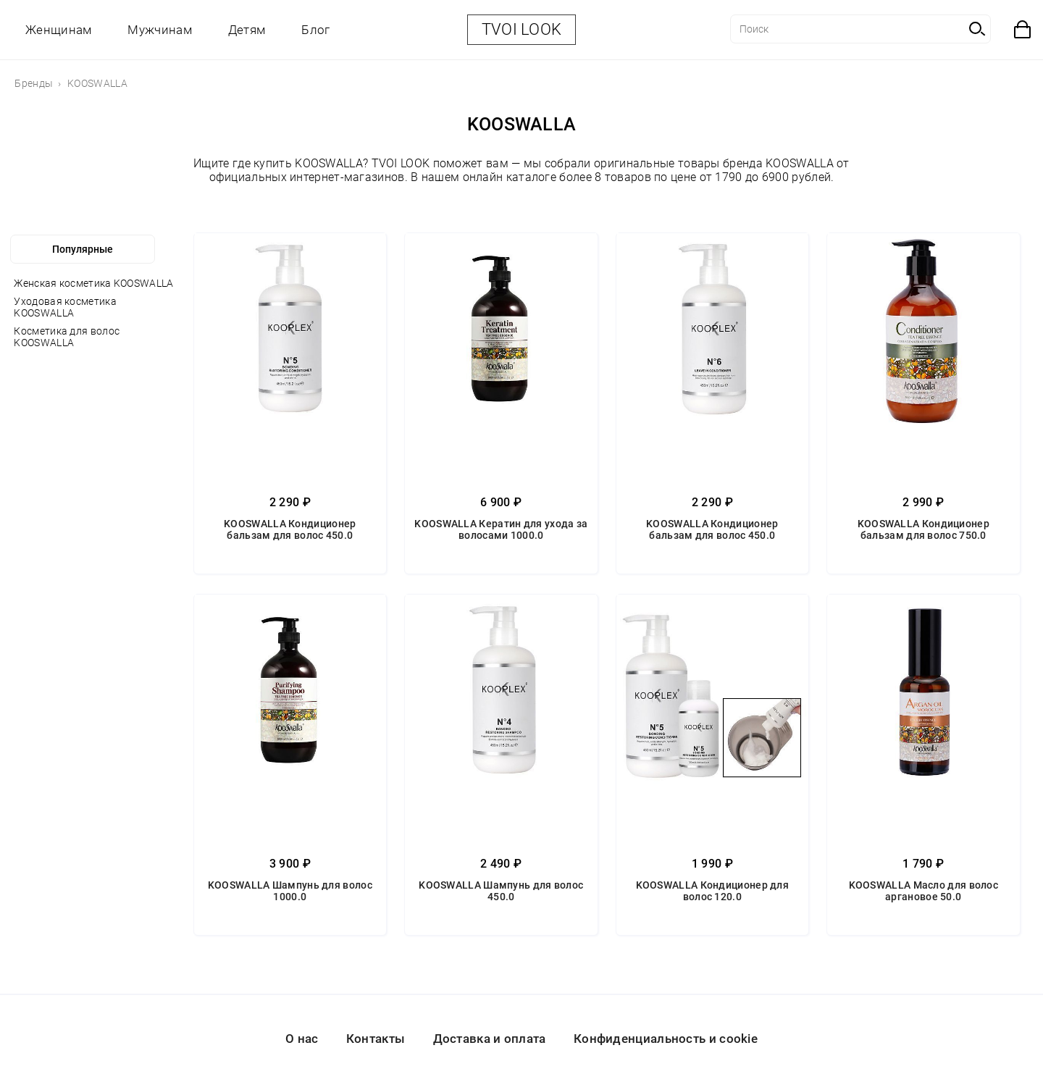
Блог (315, 29)
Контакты (375, 1038)
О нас (302, 1038)
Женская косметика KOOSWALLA (93, 283)
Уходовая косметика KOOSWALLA (65, 307)
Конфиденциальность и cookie (666, 1038)
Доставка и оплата (489, 1038)
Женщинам (58, 29)
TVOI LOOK (522, 29)
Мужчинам (159, 29)
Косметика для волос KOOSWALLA (67, 336)
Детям (247, 29)
